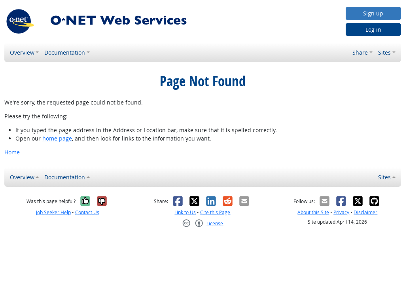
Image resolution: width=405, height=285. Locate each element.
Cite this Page (215, 212)
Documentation (64, 52)
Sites (384, 52)
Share (360, 52)
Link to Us (185, 212)
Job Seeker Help (53, 212)
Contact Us (87, 212)
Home (12, 152)
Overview (22, 52)
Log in (373, 29)
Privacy (341, 212)
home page (57, 138)
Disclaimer (365, 212)
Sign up (373, 13)
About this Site (313, 212)
